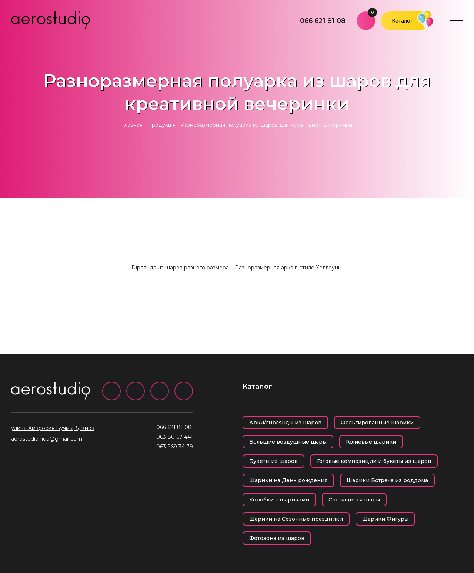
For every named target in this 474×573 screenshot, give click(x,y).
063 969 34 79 (174, 447)
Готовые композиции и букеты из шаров (374, 461)
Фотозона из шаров (276, 538)
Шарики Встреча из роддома (387, 480)
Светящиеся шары (354, 499)
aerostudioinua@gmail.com (46, 438)
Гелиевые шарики (371, 441)
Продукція (161, 125)
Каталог (402, 20)
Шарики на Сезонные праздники (296, 519)
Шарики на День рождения (288, 480)
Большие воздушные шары (288, 441)
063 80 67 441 (174, 437)
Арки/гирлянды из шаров (285, 422)
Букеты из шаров (273, 461)
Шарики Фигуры (385, 519)
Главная (132, 125)
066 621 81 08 (323, 21)
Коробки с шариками (279, 499)
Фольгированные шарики (377, 422)
